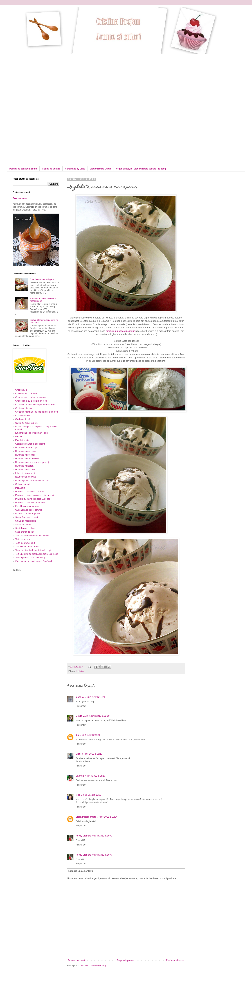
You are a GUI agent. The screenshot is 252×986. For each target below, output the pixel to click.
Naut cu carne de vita (25, 477)
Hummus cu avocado (25, 451)
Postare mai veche (175, 960)
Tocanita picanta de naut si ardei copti (33, 550)
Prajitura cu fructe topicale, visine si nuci (34, 495)
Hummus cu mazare (25, 469)
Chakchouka (21, 390)
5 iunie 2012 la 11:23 (95, 697)
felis (78, 795)
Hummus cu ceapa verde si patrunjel (32, 462)
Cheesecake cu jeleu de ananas (30, 397)
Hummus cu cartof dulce (27, 458)
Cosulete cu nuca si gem (42, 279)
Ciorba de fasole (23, 419)
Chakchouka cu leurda (26, 393)
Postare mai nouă (76, 960)
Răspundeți (81, 706)
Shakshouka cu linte (25, 528)
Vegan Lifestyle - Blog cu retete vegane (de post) (141, 169)
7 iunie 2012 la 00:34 (107, 817)
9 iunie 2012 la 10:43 (102, 855)
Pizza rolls (20, 488)
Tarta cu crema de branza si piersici (32, 535)
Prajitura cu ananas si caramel (29, 491)
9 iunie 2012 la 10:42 (102, 836)
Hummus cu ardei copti (26, 447)
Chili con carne (22, 415)
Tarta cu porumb (23, 539)
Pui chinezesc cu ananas (27, 506)
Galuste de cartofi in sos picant (30, 444)
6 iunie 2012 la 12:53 (91, 795)
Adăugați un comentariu (80, 871)
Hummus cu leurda (24, 466)
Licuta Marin (82, 716)
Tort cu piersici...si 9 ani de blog (30, 557)
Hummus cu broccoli (25, 455)
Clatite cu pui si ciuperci (26, 423)
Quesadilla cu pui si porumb (28, 510)
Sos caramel (20, 198)
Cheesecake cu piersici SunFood (31, 401)
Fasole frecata (22, 440)
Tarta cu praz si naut (25, 543)
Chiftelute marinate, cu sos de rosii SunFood (36, 412)
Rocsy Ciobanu (83, 836)
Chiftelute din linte (23, 408)
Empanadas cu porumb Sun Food (31, 433)
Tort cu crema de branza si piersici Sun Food (36, 554)
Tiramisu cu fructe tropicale (28, 546)
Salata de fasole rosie (25, 521)
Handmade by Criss (75, 169)
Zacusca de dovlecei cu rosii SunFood (33, 561)
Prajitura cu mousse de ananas (30, 502)
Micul (78, 754)
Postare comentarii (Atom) (93, 965)
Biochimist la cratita (86, 817)
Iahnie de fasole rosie (25, 473)
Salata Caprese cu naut (26, 517)
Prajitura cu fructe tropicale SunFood (32, 499)
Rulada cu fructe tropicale (27, 513)
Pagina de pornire (51, 169)
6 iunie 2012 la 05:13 (92, 754)
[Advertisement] (43, 79)
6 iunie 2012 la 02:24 (90, 735)
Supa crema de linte (25, 532)
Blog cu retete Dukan (100, 169)
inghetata (80, 671)
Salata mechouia (23, 524)
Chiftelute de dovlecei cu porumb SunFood (35, 404)
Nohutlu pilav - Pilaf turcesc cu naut (32, 480)
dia (77, 735)
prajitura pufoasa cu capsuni (121, 331)
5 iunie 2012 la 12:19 (99, 716)
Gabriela (80, 776)
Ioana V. (80, 697)
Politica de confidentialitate (23, 169)
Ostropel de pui (22, 484)
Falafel (18, 436)
